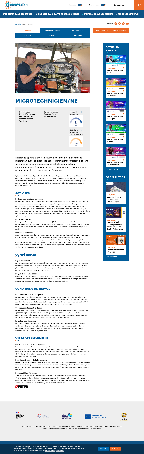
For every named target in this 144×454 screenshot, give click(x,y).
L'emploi (27, 35)
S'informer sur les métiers (98, 14)
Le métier (28, 30)
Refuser (103, 448)
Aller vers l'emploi (128, 14)
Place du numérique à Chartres (115, 94)
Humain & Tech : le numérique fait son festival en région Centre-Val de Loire (115, 225)
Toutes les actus (112, 169)
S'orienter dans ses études (17, 14)
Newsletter (76, 5)
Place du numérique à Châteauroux (115, 163)
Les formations (77, 30)
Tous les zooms (111, 257)
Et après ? (53, 35)
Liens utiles (77, 35)
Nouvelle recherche (120, 30)
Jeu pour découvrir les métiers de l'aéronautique (114, 199)
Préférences (60, 450)
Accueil (17, 24)
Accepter (115, 448)
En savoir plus (50, 450)
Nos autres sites (119, 5)
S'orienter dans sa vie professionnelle (57, 14)
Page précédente (103, 30)
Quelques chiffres (52, 30)
